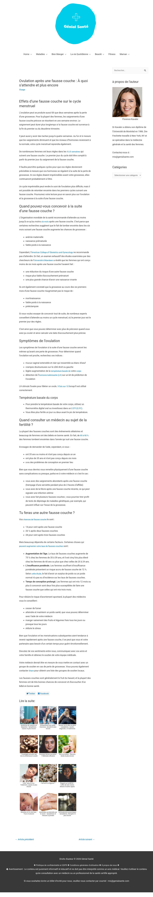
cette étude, (37, 577)
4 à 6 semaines (74, 151)
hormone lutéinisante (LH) (51, 379)
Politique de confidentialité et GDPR (49, 869)
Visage (22, 89)
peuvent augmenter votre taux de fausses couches (43, 550)
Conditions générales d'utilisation (85, 869)
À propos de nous (112, 869)
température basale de (61, 375)
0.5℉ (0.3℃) (77, 412)
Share (31, 674)
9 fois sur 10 (63, 390)
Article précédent (26, 844)
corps (81, 375)
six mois (45, 221)
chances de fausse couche (36, 523)
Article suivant (85, 844)
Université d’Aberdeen (63, 260)
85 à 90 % (84, 439)
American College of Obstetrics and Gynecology (54, 252)
